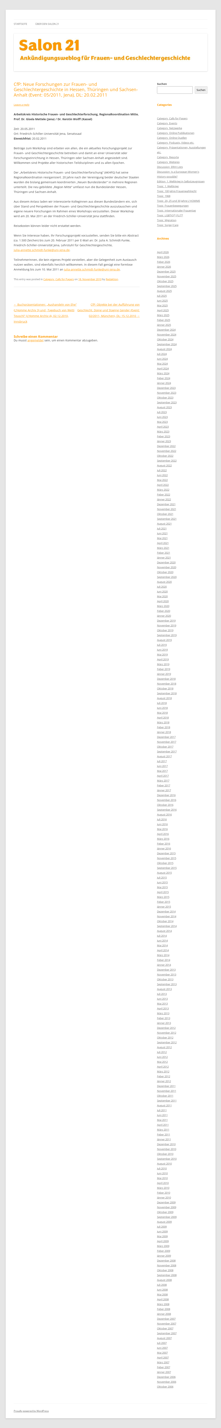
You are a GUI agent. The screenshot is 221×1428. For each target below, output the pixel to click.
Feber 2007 (163, 1367)
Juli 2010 (162, 1168)
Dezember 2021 (166, 504)
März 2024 (163, 373)
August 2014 (164, 931)
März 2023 (163, 431)
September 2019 (167, 635)
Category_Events (167, 123)
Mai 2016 (162, 829)
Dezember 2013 (166, 969)
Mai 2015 (162, 887)
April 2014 (163, 950)
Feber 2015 (163, 902)
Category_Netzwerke (169, 128)
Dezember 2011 (166, 1086)
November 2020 (166, 567)
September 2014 (167, 926)
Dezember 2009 (166, 1202)
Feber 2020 (163, 611)
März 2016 (163, 839)
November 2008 (166, 1265)
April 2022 (163, 485)
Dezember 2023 (166, 388)
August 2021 (164, 523)
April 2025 (163, 310)
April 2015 (163, 892)
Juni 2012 (162, 1057)
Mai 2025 (162, 305)
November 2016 (166, 800)
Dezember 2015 (166, 853)
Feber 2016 (163, 843)
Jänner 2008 (164, 1314)
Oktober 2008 (165, 1270)
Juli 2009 (162, 1226)
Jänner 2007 (164, 1372)
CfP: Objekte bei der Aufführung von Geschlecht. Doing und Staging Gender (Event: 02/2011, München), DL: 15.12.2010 (108, 310)
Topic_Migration (166, 220)
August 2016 (164, 814)
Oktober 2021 (165, 514)
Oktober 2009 (165, 1212)
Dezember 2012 (166, 1028)
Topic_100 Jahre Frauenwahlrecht (177, 191)
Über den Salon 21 (47, 24)
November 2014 (166, 916)
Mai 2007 (162, 1352)
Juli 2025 (162, 296)
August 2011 (164, 1105)
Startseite (20, 24)
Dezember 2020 (166, 562)
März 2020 (163, 606)
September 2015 (167, 868)
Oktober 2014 (165, 921)
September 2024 (167, 344)
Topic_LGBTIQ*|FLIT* (170, 215)
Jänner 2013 (164, 1023)
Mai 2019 (162, 654)
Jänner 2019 (164, 674)
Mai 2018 (162, 713)
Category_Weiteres (168, 162)
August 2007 (164, 1338)
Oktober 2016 (165, 805)
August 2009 (164, 1222)
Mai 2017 (162, 771)
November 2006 (166, 1382)
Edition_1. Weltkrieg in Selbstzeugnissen (181, 181)
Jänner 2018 (164, 732)
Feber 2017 (163, 785)
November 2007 (166, 1323)
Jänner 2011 (164, 1139)
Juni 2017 (162, 766)
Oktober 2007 (165, 1328)
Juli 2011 (162, 1110)
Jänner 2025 (164, 325)
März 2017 (163, 780)
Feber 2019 (163, 669)
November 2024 (166, 334)
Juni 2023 (162, 417)
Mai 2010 (162, 1178)
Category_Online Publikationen (175, 133)
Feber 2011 (163, 1134)
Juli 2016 (162, 819)
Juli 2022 (162, 470)
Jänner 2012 (164, 1081)
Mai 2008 (162, 1294)
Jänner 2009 (164, 1256)
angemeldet (35, 340)
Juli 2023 (162, 412)
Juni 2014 (162, 940)
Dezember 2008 (166, 1260)
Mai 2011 (162, 1120)
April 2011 (163, 1125)
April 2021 (163, 543)
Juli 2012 (162, 1052)
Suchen (162, 84)
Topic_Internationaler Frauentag (176, 210)
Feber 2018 (163, 727)
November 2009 (166, 1207)
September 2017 (167, 751)
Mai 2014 (162, 945)
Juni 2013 (162, 999)
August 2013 (164, 989)
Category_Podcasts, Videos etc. (175, 142)
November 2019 (166, 625)
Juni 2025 (162, 300)
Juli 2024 (162, 354)
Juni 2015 (162, 882)
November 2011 (166, 1091)
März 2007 (163, 1362)
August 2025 (164, 291)
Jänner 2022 (164, 499)
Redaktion (112, 279)
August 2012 (164, 1047)
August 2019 (164, 640)
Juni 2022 (162, 475)
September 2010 (167, 1159)
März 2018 (163, 722)
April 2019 (163, 659)
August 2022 (164, 465)
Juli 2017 (162, 761)
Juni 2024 (162, 359)
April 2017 (163, 776)
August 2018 (164, 698)
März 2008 (163, 1304)
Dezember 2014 (166, 911)
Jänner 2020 (164, 616)
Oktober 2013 (165, 979)
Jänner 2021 (164, 557)
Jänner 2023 (164, 441)
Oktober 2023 (165, 397)
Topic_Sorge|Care (167, 225)
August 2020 (164, 582)
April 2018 (163, 717)
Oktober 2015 (165, 863)
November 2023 (166, 393)
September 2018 (167, 693)
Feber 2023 (163, 436)
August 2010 (164, 1163)
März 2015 (163, 897)
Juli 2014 (162, 936)
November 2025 (166, 276)
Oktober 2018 (165, 688)
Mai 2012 (162, 1062)
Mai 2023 (162, 422)
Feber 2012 (163, 1076)
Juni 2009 (162, 1231)
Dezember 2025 (166, 271)
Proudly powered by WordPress (31, 1411)
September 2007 (167, 1333)
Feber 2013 (163, 1018)
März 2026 (163, 257)
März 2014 (163, 955)
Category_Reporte (168, 157)
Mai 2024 (162, 363)
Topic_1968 (163, 196)
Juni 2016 (162, 824)
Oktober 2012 (165, 1037)
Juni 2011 (162, 1115)
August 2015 (164, 872)
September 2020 (167, 577)
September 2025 (167, 286)
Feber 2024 (163, 378)
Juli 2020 (162, 586)
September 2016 (167, 809)
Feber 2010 (163, 1192)
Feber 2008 (163, 1309)
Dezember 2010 (166, 1144)
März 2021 (163, 548)
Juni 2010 (162, 1173)
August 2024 (164, 349)
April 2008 (163, 1299)
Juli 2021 (162, 528)
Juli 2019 (162, 645)
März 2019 (163, 664)
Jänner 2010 (164, 1197)
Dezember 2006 (166, 1377)
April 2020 (163, 601)
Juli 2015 (162, 877)
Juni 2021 (162, 533)
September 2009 (167, 1217)
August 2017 (164, 756)
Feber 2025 (163, 320)
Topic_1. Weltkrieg (168, 186)
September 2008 (167, 1275)
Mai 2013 (162, 1003)
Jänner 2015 (164, 906)
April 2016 (163, 834)
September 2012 (167, 1042)
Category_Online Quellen (172, 138)
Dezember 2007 (166, 1319)
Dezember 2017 (166, 737)
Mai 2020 (162, 596)
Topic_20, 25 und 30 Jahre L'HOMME (178, 201)
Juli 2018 (162, 703)
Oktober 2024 (165, 339)
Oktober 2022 (165, 456)
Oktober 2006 (165, 1386)
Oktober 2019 (165, 630)
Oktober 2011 (165, 1096)
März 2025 (163, 315)
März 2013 (163, 1013)
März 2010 (163, 1188)
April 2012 (163, 1066)
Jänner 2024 (164, 383)
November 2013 (166, 974)
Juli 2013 (162, 994)
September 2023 (167, 402)
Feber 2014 (163, 960)
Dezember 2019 (166, 620)
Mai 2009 (162, 1236)
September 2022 (167, 460)
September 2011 (167, 1100)
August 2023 (164, 407)
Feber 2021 (163, 553)
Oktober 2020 (165, 572)
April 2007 (163, 1357)
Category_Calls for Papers (58, 279)
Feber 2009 (163, 1251)
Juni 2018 (162, 708)
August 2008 (164, 1280)
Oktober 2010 (165, 1154)
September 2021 (167, 519)
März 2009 (163, 1246)
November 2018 (166, 683)
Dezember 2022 (166, 446)
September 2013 (167, 984)
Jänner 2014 (164, 965)
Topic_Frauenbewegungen (173, 205)
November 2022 (166, 451)
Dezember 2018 (166, 679)
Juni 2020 (162, 591)
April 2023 (163, 426)
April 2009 (163, 1241)
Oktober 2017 (165, 746)
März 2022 (163, 489)
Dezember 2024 (166, 329)
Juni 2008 (162, 1289)
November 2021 (166, 509)
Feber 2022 (163, 494)
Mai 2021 (162, 538)
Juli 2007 (162, 1343)
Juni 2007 (162, 1348)
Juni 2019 (162, 649)
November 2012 (166, 1032)
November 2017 (166, 742)
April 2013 (163, 1008)
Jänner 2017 (164, 790)
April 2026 (163, 252)
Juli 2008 (162, 1285)
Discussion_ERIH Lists (170, 167)
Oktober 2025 (165, 281)
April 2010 (163, 1183)
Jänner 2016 (164, 848)
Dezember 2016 (166, 795)
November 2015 (166, 858)
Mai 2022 (162, 480)
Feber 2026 (163, 262)
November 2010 (166, 1149)
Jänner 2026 (164, 266)
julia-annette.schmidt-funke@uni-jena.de (42, 250)
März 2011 (163, 1129)
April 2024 (163, 368)
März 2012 (163, 1071)
